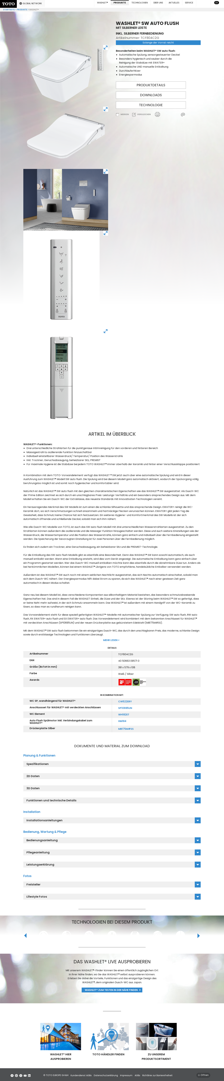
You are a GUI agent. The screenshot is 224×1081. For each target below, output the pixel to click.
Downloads (151, 93)
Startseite (9, 8)
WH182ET (123, 713)
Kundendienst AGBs (84, 1074)
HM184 (122, 720)
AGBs (150, 1074)
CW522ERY (125, 700)
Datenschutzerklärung (112, 1074)
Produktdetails (151, 83)
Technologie (151, 103)
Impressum (136, 1074)
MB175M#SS (126, 727)
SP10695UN (125, 707)
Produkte (22, 8)
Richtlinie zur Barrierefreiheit (174, 1074)
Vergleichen (144, 113)
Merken (125, 113)
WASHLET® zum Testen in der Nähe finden (111, 989)
